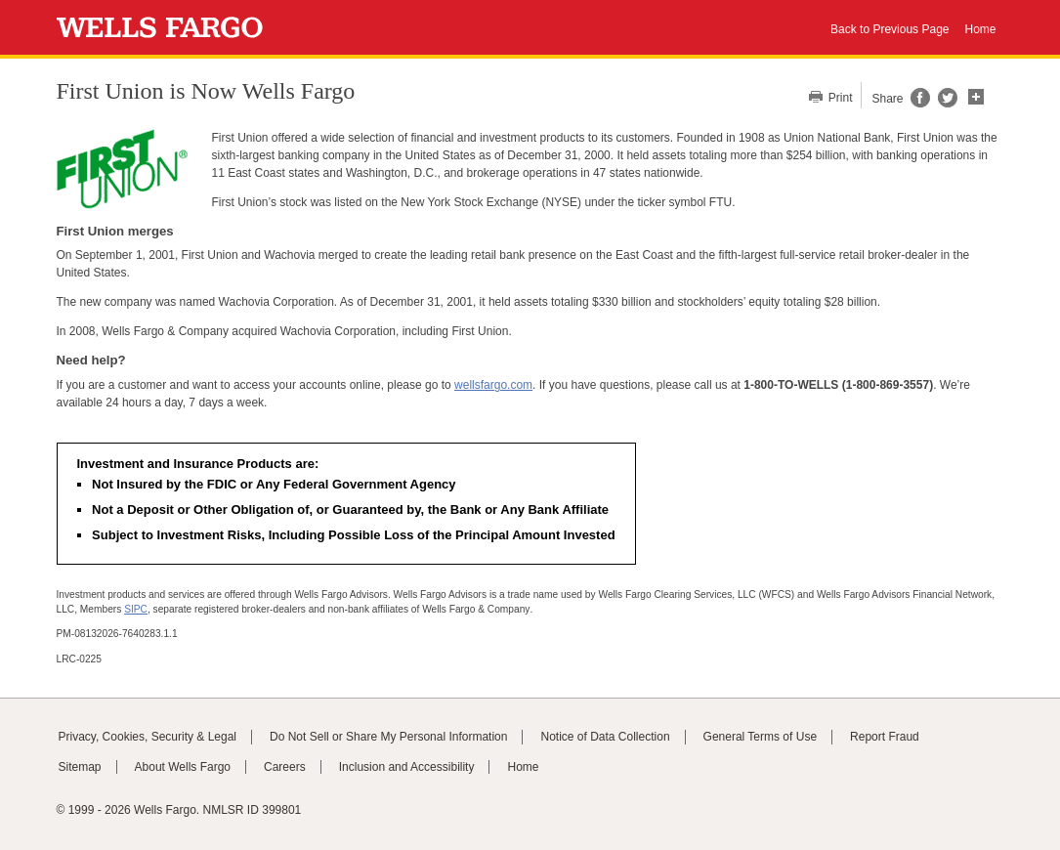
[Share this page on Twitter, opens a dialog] (943, 103)
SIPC (136, 609)
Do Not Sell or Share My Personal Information (388, 737)
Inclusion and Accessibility (407, 767)
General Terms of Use (760, 737)
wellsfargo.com (493, 385)
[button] (976, 94)
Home (980, 29)
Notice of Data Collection (604, 737)
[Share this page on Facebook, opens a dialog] (919, 103)
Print (839, 98)
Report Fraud (884, 737)
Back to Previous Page (889, 29)
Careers (285, 767)
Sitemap (80, 767)
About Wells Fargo (183, 767)
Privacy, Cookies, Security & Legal (148, 737)
